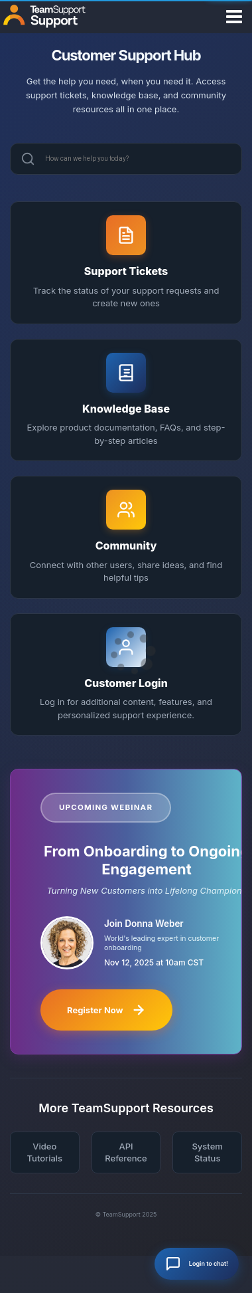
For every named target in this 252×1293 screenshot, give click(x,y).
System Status (207, 1152)
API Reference (126, 1152)
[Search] (28, 158)
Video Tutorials (45, 1152)
